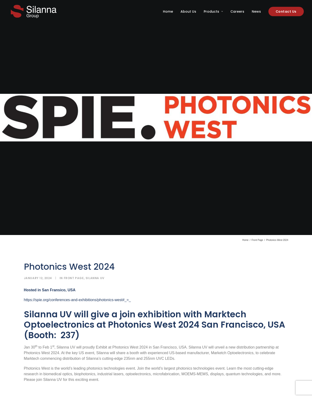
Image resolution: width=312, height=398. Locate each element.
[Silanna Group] (33, 11)
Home (168, 11)
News (256, 11)
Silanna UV (95, 253)
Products (213, 11)
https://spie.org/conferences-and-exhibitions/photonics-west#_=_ (77, 275)
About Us (188, 11)
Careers (237, 11)
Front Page (257, 214)
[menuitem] (169, 11)
